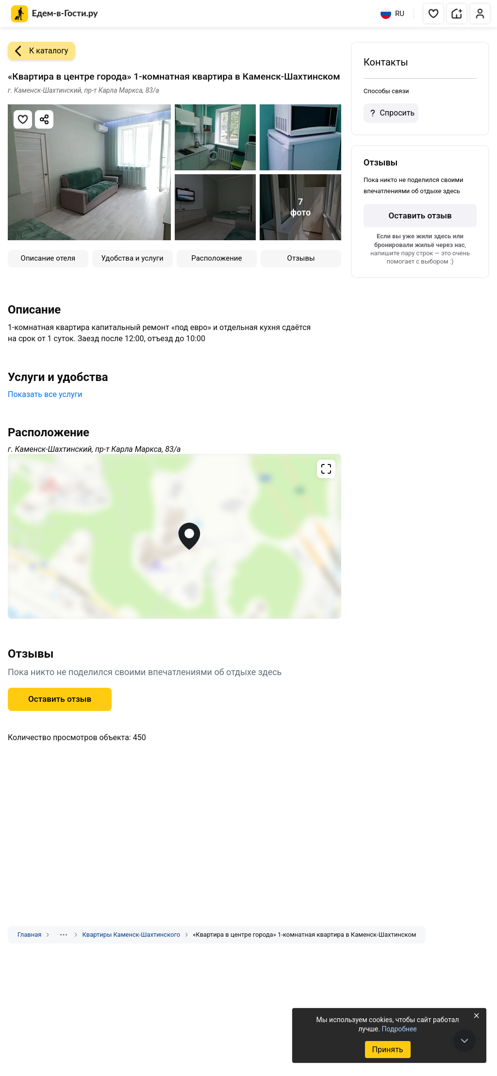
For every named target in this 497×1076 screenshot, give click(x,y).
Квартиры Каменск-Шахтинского (131, 934)
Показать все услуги (45, 394)
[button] (433, 13)
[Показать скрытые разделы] (63, 935)
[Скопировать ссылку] (44, 119)
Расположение (216, 258)
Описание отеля (48, 258)
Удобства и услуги (132, 258)
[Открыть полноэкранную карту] (174, 536)
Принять (387, 1049)
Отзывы (301, 258)
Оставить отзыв (59, 699)
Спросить (390, 113)
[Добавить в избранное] (23, 119)
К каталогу (38, 51)
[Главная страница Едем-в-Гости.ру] (54, 13)
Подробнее (398, 1029)
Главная (29, 934)
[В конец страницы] (464, 1040)
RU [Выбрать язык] (392, 13)
